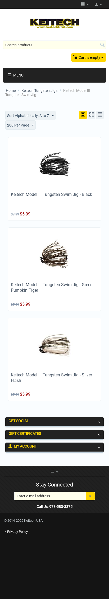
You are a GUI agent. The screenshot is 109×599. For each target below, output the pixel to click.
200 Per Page (20, 125)
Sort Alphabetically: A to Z (30, 116)
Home (11, 90)
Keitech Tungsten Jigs (39, 90)
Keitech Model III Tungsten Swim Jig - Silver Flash (51, 377)
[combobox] (54, 44)
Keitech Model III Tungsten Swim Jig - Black (51, 194)
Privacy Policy (17, 532)
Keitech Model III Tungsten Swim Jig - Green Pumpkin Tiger (52, 287)
